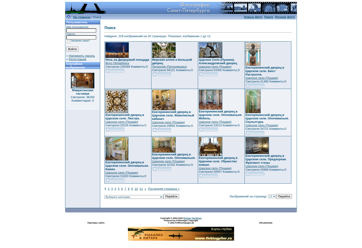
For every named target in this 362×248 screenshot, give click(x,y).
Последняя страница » (164, 189)
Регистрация (77, 59)
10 (136, 189)
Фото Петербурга (117, 63)
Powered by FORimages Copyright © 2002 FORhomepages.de (181, 221)
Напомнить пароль (82, 55)
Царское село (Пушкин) (215, 66)
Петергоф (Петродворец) (169, 66)
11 (141, 189)
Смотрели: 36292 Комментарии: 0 (82, 98)
